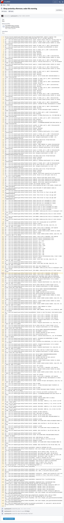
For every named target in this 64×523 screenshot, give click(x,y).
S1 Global (27, 511)
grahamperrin (14, 16)
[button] (62, 2)
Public (11, 11)
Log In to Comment (9, 518)
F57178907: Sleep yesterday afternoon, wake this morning (12, 26)
